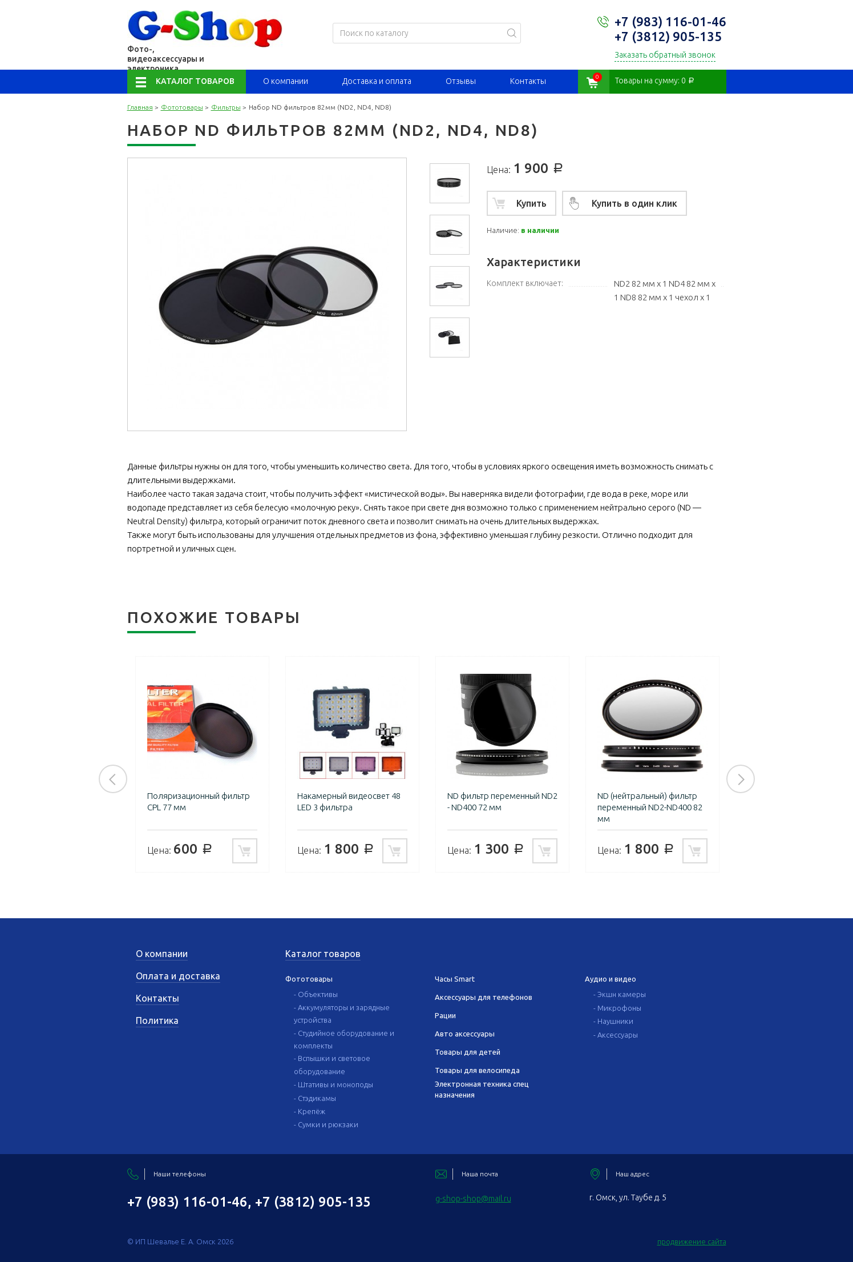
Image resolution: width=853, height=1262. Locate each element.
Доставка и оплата (376, 81)
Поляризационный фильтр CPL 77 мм (198, 801)
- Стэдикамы (315, 1098)
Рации (445, 1015)
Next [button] (740, 779)
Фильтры (226, 107)
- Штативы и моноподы (333, 1084)
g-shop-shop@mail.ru (473, 1198)
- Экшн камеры (619, 994)
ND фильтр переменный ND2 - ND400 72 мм (502, 801)
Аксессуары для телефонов (483, 997)
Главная (140, 107)
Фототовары (182, 107)
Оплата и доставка (178, 976)
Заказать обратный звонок (665, 54)
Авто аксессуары (465, 1034)
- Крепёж (309, 1111)
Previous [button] (113, 779)
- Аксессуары (615, 1035)
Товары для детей (467, 1052)
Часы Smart (455, 979)
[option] (450, 183)
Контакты (528, 81)
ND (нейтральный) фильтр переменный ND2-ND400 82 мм (649, 807)
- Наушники (613, 1021)
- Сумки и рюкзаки (326, 1124)
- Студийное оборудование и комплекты (344, 1039)
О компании (285, 81)
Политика (157, 1020)
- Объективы (316, 994)
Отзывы (461, 81)
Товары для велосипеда (477, 1070)
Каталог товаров (195, 81)
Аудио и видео (610, 979)
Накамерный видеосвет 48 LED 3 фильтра (349, 801)
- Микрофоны (617, 1008)
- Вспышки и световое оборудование (332, 1064)
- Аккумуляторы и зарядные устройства (342, 1013)
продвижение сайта (691, 1241)
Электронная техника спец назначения (482, 1089)
